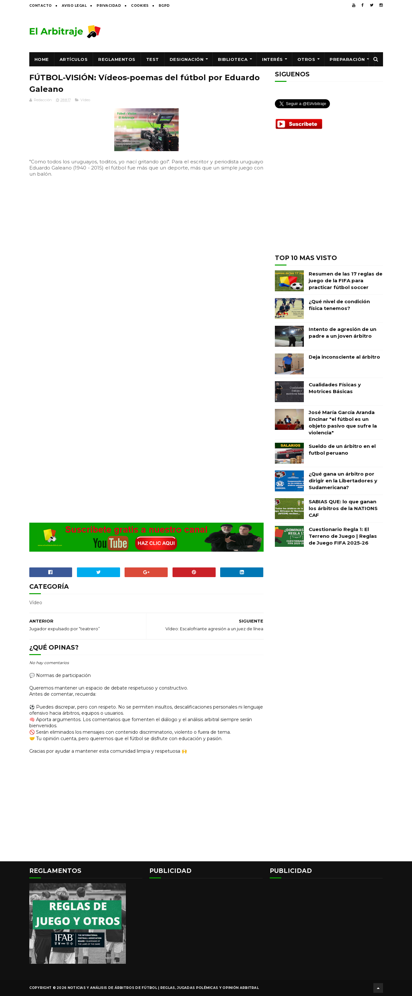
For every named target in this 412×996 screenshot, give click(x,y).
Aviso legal (74, 6)
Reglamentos (117, 59)
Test (152, 59)
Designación (187, 59)
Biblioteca (233, 59)
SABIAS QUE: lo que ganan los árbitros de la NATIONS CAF (343, 508)
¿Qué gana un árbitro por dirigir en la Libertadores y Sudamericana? (343, 480)
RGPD (164, 6)
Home (41, 59)
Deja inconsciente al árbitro (344, 357)
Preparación (347, 59)
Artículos (74, 59)
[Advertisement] (266, 31)
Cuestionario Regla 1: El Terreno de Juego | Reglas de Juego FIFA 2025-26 (343, 536)
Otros (306, 59)
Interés (272, 59)
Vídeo (85, 100)
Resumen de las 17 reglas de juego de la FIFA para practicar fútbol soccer (345, 280)
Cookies (140, 6)
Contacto (40, 6)
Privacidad (109, 6)
